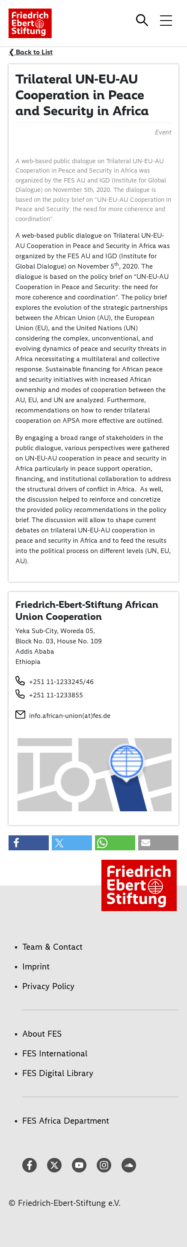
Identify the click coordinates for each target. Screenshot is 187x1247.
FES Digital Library (57, 1073)
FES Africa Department (65, 1120)
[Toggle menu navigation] (166, 20)
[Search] (143, 20)
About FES (42, 1034)
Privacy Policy (48, 986)
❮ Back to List (31, 52)
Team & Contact (52, 947)
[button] (29, 842)
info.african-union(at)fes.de (69, 716)
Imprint (36, 966)
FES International (54, 1053)
